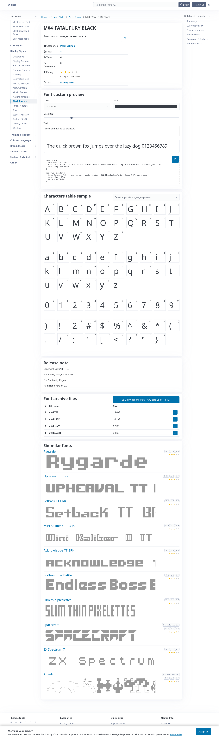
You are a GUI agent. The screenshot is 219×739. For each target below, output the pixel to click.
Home (44, 17)
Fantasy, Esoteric (21, 70)
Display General (21, 61)
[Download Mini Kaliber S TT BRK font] (103, 538)
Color (115, 100)
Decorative (18, 56)
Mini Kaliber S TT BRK (59, 525)
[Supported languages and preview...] (146, 197)
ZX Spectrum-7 (54, 649)
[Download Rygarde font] (103, 463)
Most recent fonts (22, 22)
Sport (15, 110)
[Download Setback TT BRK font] (103, 513)
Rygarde (50, 451)
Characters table (195, 30)
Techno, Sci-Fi (20, 119)
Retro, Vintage (20, 105)
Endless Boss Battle (58, 575)
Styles (47, 100)
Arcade (49, 674)
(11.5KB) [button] (146, 399)
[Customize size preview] (111, 117)
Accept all (203, 731)
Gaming (17, 74)
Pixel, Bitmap (20, 101)
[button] (184, 4)
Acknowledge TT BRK (59, 550)
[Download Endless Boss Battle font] (103, 587)
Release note (193, 34)
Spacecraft (51, 625)
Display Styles (58, 17)
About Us (166, 723)
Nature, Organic (21, 96)
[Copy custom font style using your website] (175, 159)
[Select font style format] (77, 106)
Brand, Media (67, 723)
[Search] (135, 4)
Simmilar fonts (194, 43)
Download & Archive (197, 39)
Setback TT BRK (55, 501)
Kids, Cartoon (20, 87)
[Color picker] (146, 106)
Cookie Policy (176, 734)
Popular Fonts (118, 723)
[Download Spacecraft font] (103, 637)
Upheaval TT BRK (56, 476)
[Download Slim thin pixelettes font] (103, 612)
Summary (192, 21)
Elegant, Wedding (22, 65)
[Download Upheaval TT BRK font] (103, 488)
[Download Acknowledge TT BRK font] (103, 562)
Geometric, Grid (21, 78)
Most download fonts (21, 32)
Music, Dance (20, 92)
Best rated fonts (21, 38)
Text (46, 123)
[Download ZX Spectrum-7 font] (103, 661)
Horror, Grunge (21, 83)
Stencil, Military (21, 114)
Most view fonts (21, 26)
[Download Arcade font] (103, 686)
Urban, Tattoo (20, 123)
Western (17, 128)
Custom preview (195, 25)
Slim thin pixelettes (57, 600)
